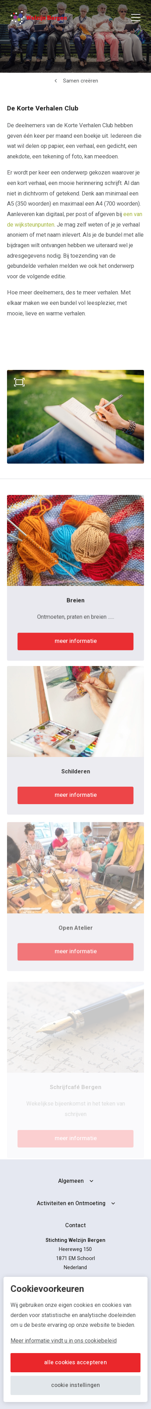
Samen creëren (80, 81)
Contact (75, 1225)
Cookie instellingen (75, 1385)
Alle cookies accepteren (75, 1362)
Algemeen (71, 1181)
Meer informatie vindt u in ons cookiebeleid (64, 1340)
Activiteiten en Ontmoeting (71, 1203)
